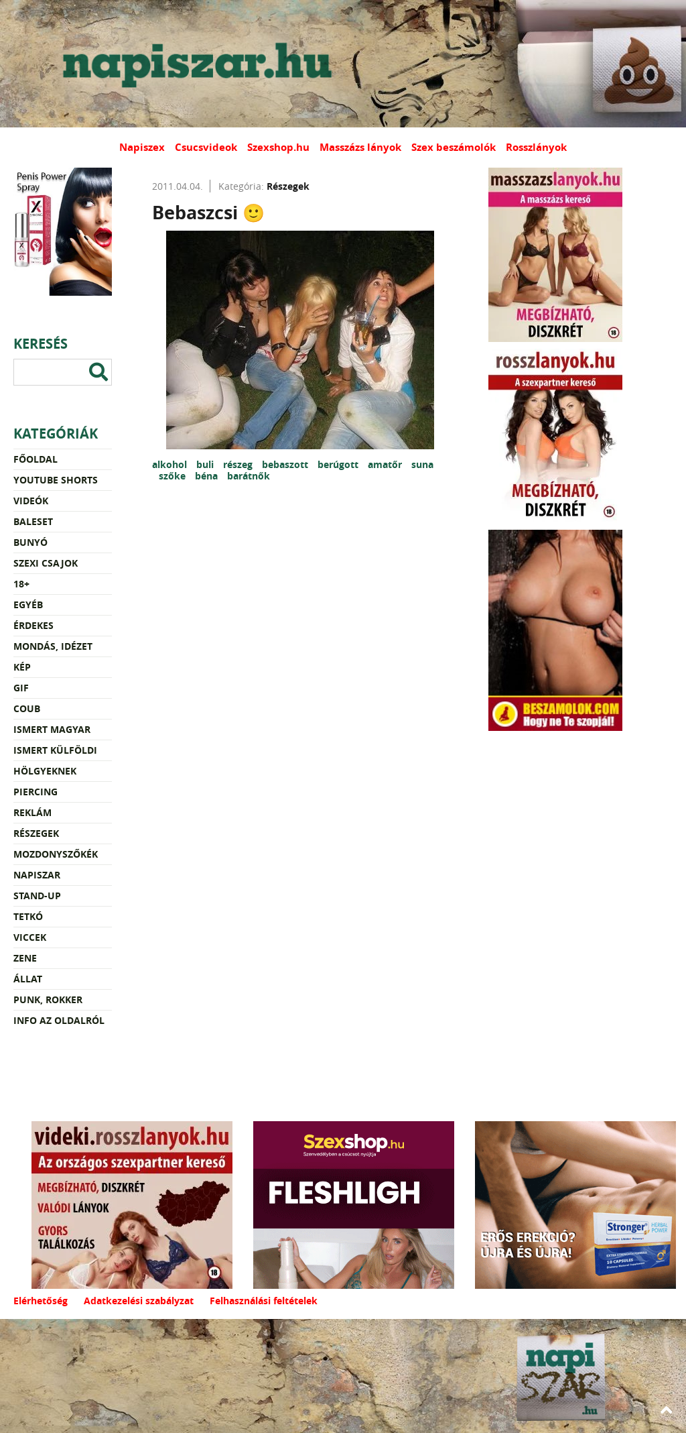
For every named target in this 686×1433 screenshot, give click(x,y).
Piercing (35, 791)
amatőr (386, 464)
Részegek (36, 833)
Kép (22, 667)
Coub (26, 708)
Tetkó (28, 916)
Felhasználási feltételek (264, 1300)
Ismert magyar (51, 729)
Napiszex (142, 147)
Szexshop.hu (278, 147)
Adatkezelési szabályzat (139, 1300)
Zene (25, 958)
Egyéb (28, 604)
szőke (173, 475)
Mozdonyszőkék (55, 854)
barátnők (248, 475)
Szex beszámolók (453, 147)
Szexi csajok (45, 563)
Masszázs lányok (360, 147)
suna (422, 464)
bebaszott (286, 464)
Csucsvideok (206, 147)
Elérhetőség (40, 1300)
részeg (239, 464)
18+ (21, 583)
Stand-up (37, 895)
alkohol (171, 464)
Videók (30, 500)
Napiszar (36, 874)
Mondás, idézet (52, 646)
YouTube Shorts (55, 479)
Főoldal (35, 459)
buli (206, 464)
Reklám (32, 812)
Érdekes (33, 625)
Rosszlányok (536, 147)
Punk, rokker (47, 999)
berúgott (339, 464)
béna (207, 475)
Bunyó (30, 542)
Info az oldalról (59, 1020)
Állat (27, 978)
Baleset (33, 521)
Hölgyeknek (44, 770)
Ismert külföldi (55, 750)
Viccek (29, 937)
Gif (21, 687)
